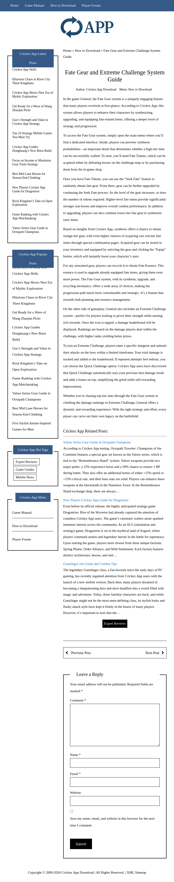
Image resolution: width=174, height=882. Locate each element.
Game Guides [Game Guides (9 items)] (25, 469)
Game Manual (34, 5)
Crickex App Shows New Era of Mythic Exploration (32, 94)
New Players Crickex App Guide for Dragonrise (95, 500)
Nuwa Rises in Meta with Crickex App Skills (28, 67)
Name (75, 755)
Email (75, 774)
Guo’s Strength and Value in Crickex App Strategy (30, 121)
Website (75, 792)
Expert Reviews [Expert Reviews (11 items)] (26, 462)
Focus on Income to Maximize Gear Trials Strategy (31, 162)
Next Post (152, 653)
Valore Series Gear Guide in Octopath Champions (97, 442)
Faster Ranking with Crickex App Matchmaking (30, 216)
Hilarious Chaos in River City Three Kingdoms (31, 81)
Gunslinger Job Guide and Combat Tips (90, 564)
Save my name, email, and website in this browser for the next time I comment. (112, 822)
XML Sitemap (136, 872)
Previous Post (80, 653)
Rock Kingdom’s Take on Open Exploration (32, 203)
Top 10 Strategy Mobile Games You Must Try (32, 135)
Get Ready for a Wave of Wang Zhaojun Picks (32, 108)
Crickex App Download (101, 89)
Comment (78, 700)
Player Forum (91, 5)
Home (14, 5)
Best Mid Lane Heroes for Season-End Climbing (28, 175)
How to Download (63, 5)
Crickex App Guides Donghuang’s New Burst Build (31, 148)
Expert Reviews (115, 623)
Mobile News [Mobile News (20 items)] (25, 477)
